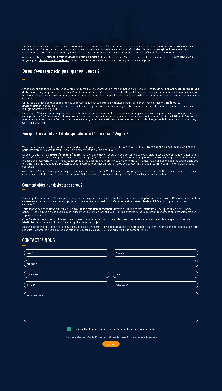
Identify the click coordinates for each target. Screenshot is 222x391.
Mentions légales (124, 382)
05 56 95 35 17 (13, 379)
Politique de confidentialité (120, 341)
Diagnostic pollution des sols (131, 3)
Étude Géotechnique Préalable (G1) (177, 154)
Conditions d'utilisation (145, 341)
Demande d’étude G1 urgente (83, 3)
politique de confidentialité (139, 333)
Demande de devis (44, 3)
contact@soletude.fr (17, 383)
